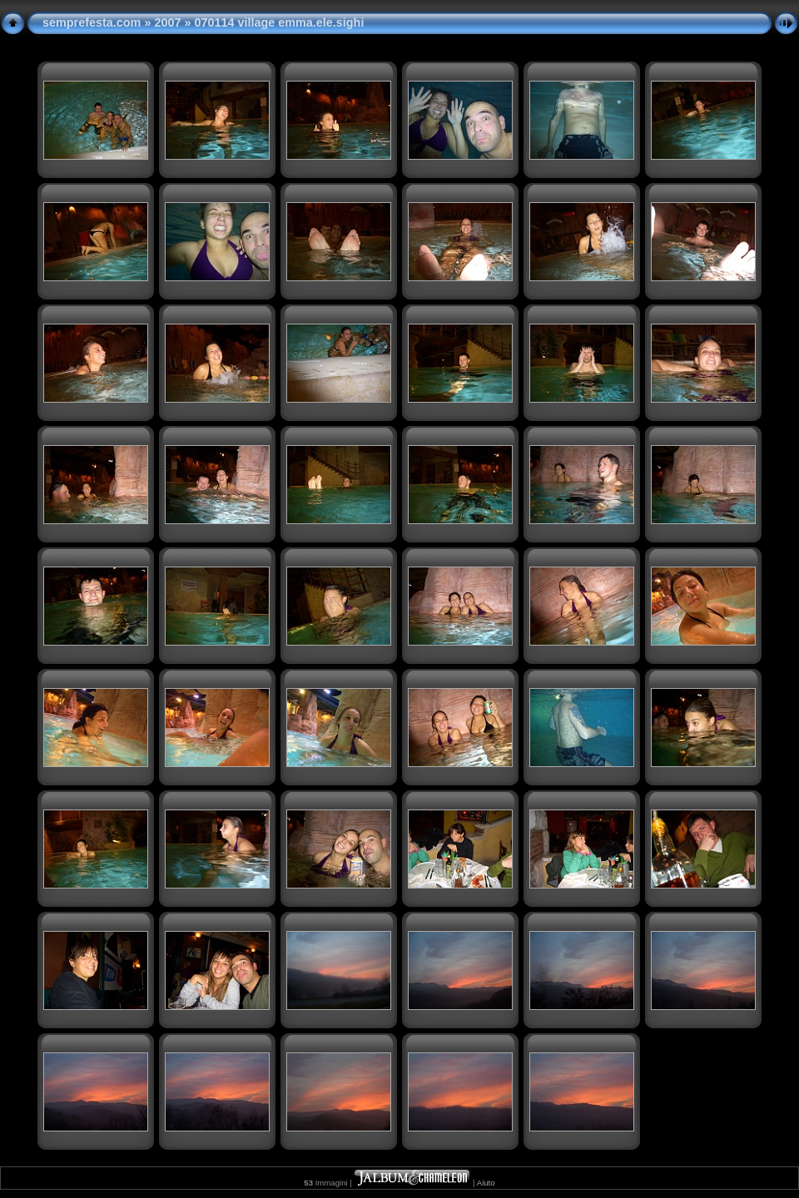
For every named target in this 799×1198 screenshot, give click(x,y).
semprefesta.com (91, 22)
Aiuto (486, 1182)
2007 (167, 22)
